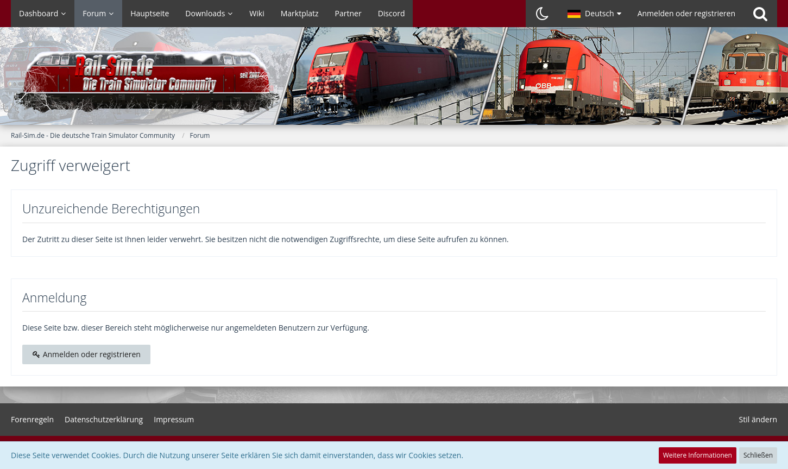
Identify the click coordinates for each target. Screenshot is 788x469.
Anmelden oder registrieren (686, 13)
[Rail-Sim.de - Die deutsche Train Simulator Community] (394, 81)
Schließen (758, 455)
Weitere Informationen (697, 455)
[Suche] (760, 13)
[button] (594, 13)
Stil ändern (758, 419)
